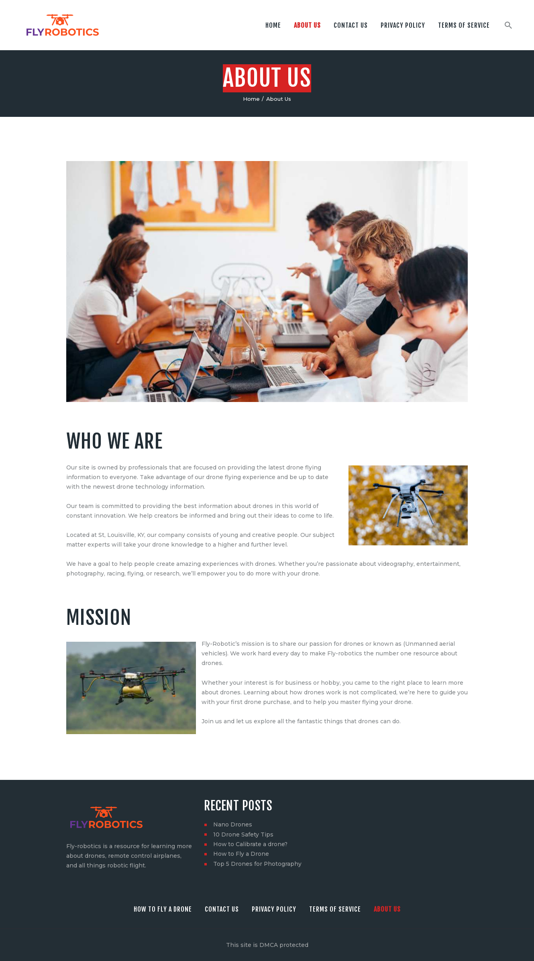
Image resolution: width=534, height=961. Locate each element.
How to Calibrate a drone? (250, 843)
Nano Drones (232, 824)
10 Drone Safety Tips (243, 834)
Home (251, 99)
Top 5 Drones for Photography (257, 863)
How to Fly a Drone (241, 853)
